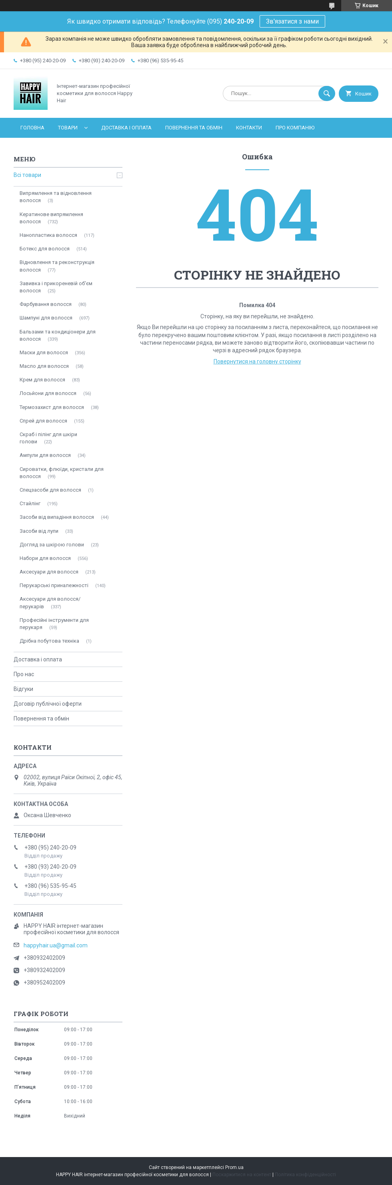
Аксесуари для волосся (49, 572)
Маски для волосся (44, 352)
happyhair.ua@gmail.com (56, 945)
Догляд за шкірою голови (52, 545)
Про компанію (295, 128)
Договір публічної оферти (48, 704)
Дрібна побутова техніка (49, 641)
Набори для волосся (45, 558)
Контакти (249, 128)
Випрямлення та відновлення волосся (56, 196)
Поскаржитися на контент (241, 1174)
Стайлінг (30, 503)
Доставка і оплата (126, 128)
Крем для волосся (42, 380)
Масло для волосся (44, 366)
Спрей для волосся (43, 421)
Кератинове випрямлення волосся (51, 217)
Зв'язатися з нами (292, 21)
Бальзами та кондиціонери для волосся (58, 335)
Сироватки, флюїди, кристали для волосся (62, 472)
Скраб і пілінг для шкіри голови (48, 438)
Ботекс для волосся (45, 249)
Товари (68, 128)
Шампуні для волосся (46, 318)
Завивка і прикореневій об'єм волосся (56, 287)
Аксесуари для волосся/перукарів (50, 602)
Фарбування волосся (46, 304)
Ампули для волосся (45, 455)
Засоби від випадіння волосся (57, 517)
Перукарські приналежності (54, 585)
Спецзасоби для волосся (50, 490)
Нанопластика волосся (48, 235)
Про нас (24, 674)
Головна (32, 128)
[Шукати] (326, 93)
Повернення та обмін (193, 128)
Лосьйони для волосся (48, 393)
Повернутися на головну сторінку (257, 361)
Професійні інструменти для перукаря (54, 623)
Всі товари (27, 175)
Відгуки (23, 689)
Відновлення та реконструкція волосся (57, 265)
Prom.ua (234, 1167)
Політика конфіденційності (305, 1174)
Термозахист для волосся (52, 407)
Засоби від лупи (39, 531)
